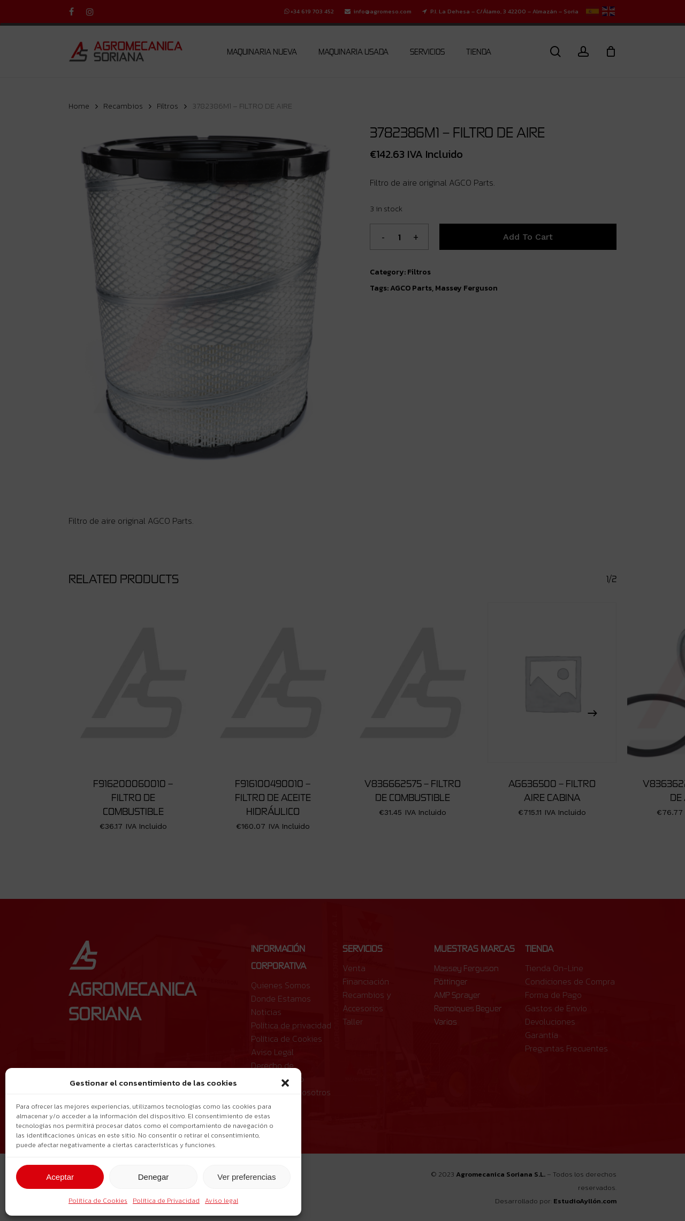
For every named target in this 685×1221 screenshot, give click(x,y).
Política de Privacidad (166, 1200)
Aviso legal (221, 1200)
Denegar (153, 1176)
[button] (285, 1083)
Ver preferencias (246, 1176)
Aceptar (60, 1176)
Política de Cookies (97, 1200)
